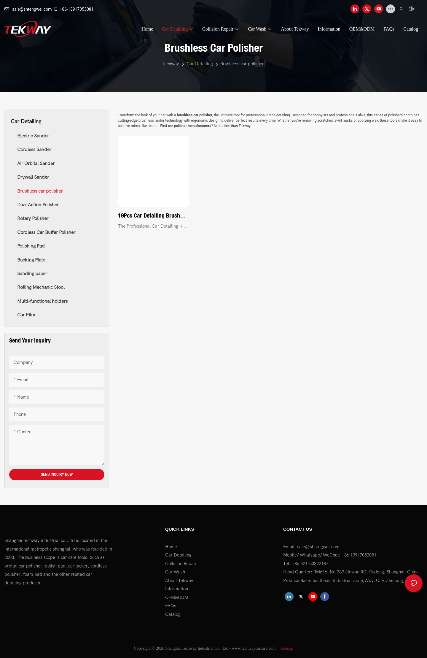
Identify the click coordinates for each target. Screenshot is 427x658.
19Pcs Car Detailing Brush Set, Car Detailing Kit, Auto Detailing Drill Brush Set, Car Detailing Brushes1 (152, 216)
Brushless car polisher (242, 63)
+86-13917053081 (73, 9)
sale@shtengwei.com (28, 9)
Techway (170, 63)
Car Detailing (200, 63)
